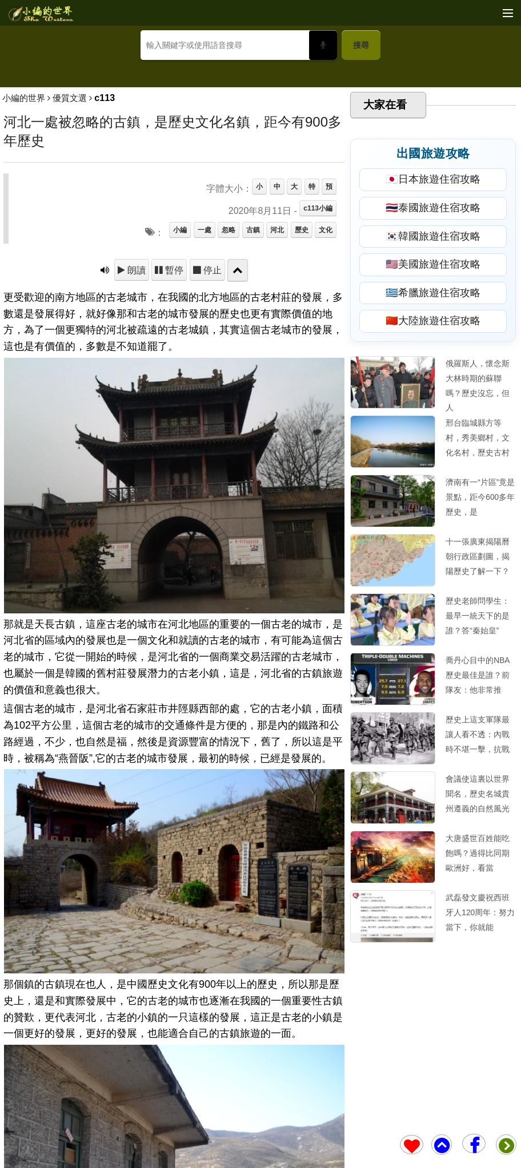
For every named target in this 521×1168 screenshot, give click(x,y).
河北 (277, 395)
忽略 (228, 395)
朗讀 (135, 435)
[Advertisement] (260, 152)
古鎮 (253, 395)
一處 (204, 395)
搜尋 (361, 45)
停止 (211, 435)
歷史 (301, 395)
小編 (180, 395)
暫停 (173, 435)
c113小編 (317, 374)
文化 (325, 395)
